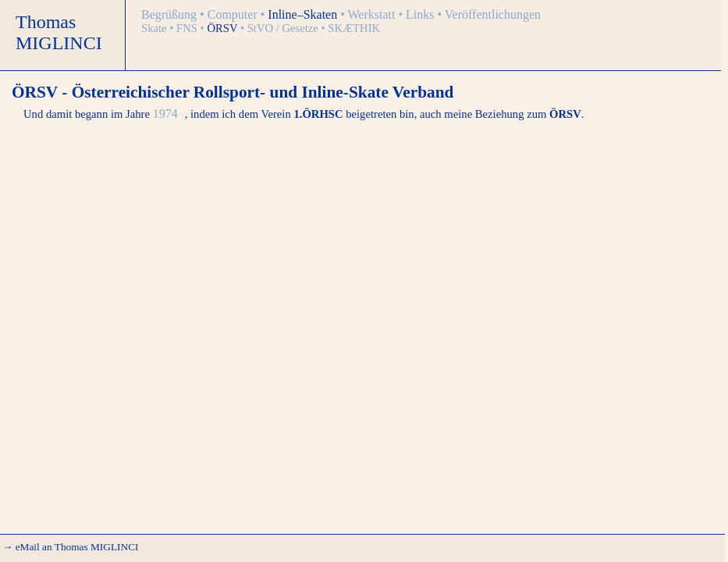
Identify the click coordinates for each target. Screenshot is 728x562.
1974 (167, 113)
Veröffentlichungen (493, 14)
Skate (155, 28)
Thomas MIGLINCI (59, 32)
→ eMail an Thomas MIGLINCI (70, 547)
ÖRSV (223, 28)
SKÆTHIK (354, 28)
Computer (234, 14)
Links (421, 14)
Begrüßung (170, 14)
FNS (188, 28)
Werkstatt (373, 14)
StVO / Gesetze (284, 28)
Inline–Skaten (304, 14)
